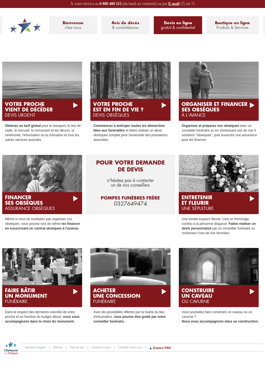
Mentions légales (35, 347)
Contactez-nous (101, 347)
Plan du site (77, 347)
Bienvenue (73, 25)
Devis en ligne (178, 25)
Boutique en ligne (232, 25)
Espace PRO (162, 347)
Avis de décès (125, 25)
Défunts (57, 347)
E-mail (173, 4)
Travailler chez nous (130, 347)
